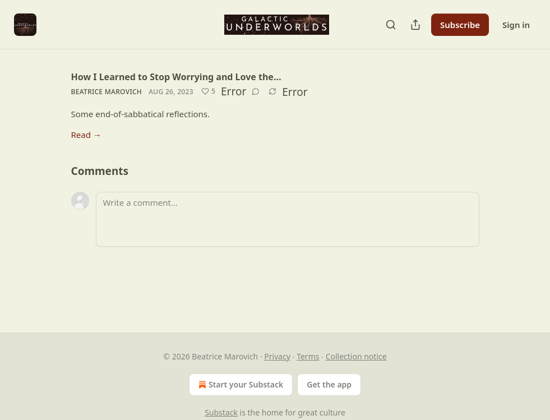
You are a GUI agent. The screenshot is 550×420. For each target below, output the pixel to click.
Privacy (277, 356)
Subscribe (460, 24)
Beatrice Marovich (106, 91)
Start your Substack (239, 385)
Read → (86, 134)
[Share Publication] (415, 24)
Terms (308, 356)
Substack (221, 412)
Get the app (329, 384)
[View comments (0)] (255, 91)
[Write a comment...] (287, 219)
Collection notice (356, 356)
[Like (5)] (208, 91)
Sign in (516, 24)
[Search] (391, 24)
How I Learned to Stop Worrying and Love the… (176, 77)
